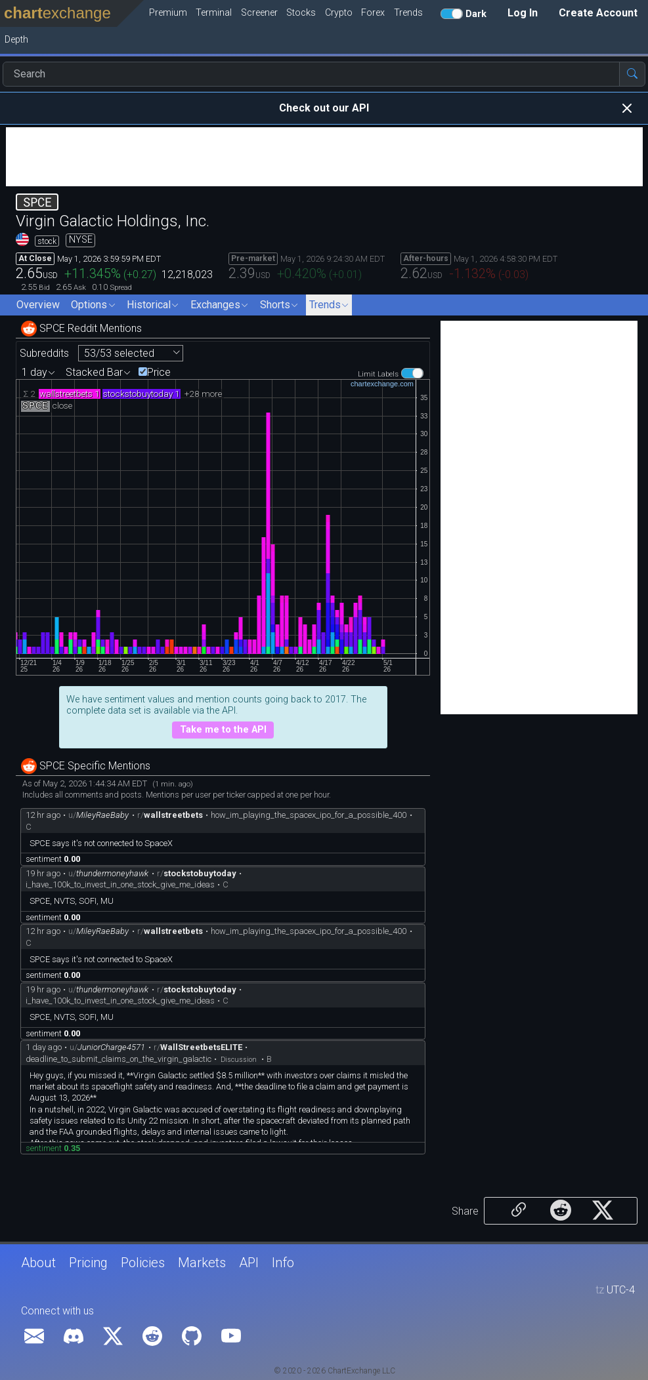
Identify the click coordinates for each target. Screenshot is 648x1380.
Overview (38, 304)
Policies (143, 1262)
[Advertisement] (324, 156)
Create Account (598, 13)
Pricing (88, 1262)
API (249, 1262)
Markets (202, 1262)
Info (283, 1262)
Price (159, 372)
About (38, 1262)
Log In (523, 13)
